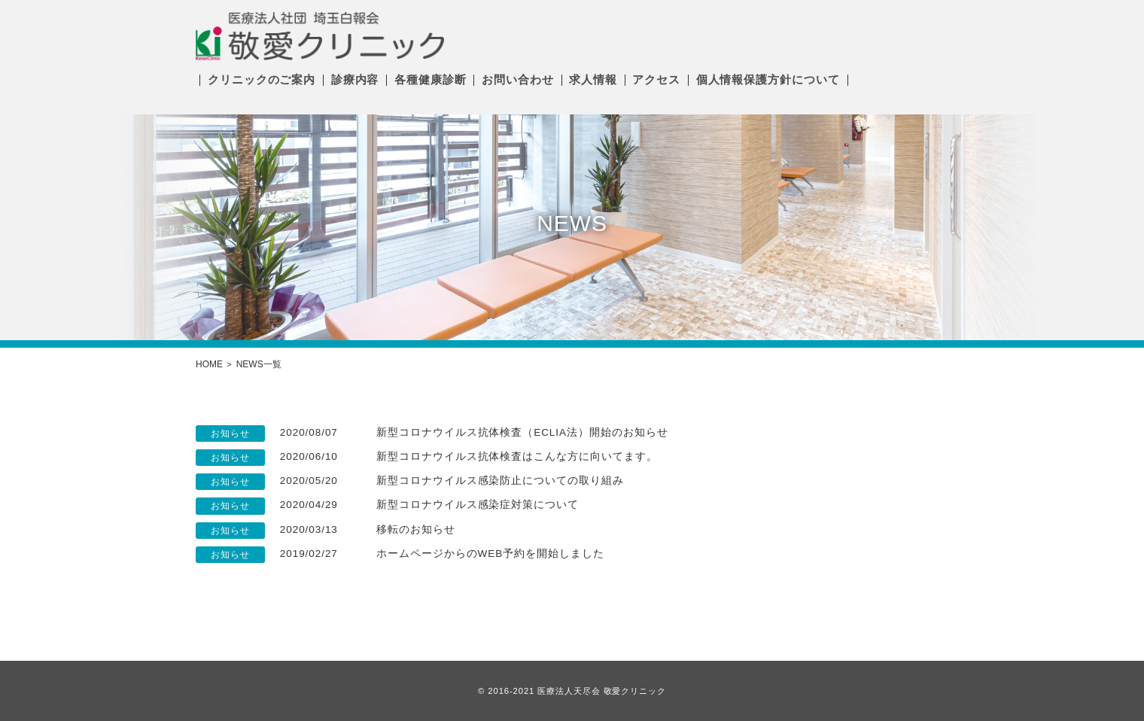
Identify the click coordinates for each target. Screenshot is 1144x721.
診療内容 (355, 79)
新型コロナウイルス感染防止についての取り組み (500, 480)
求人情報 (593, 79)
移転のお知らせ (415, 529)
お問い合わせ (517, 79)
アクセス (656, 79)
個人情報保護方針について (768, 79)
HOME (209, 364)
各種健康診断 (430, 79)
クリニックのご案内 (261, 79)
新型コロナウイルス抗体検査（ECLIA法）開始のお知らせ (522, 432)
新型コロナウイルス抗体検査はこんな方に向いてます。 (517, 456)
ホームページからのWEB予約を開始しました (490, 553)
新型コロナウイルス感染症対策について (477, 504)
